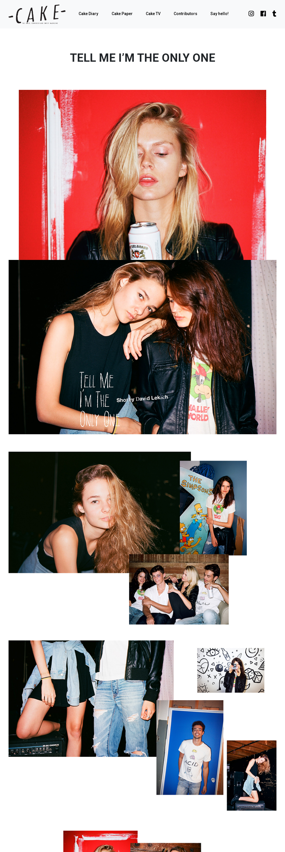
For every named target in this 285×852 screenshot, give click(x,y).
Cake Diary (88, 13)
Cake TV (153, 13)
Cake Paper (122, 13)
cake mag (37, 14)
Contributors (185, 13)
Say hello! (219, 13)
